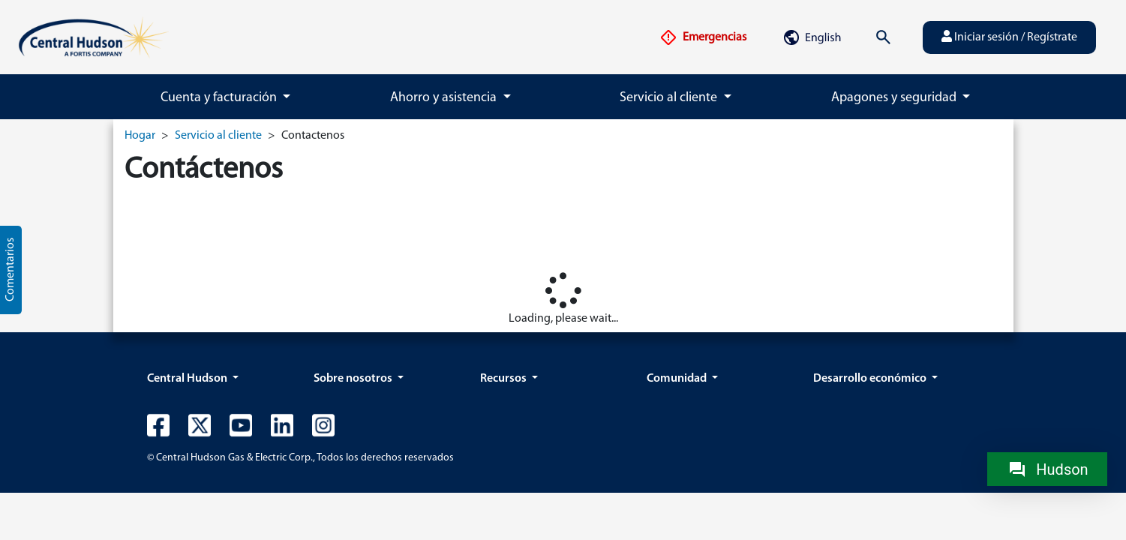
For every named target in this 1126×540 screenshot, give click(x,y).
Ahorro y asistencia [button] (445, 98)
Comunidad (678, 379)
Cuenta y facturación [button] (220, 98)
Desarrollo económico (871, 379)
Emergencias (702, 37)
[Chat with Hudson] (1047, 469)
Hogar (140, 136)
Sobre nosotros (354, 379)
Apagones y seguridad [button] (895, 98)
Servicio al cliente (218, 136)
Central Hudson (188, 379)
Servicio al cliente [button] (670, 98)
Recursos (504, 379)
